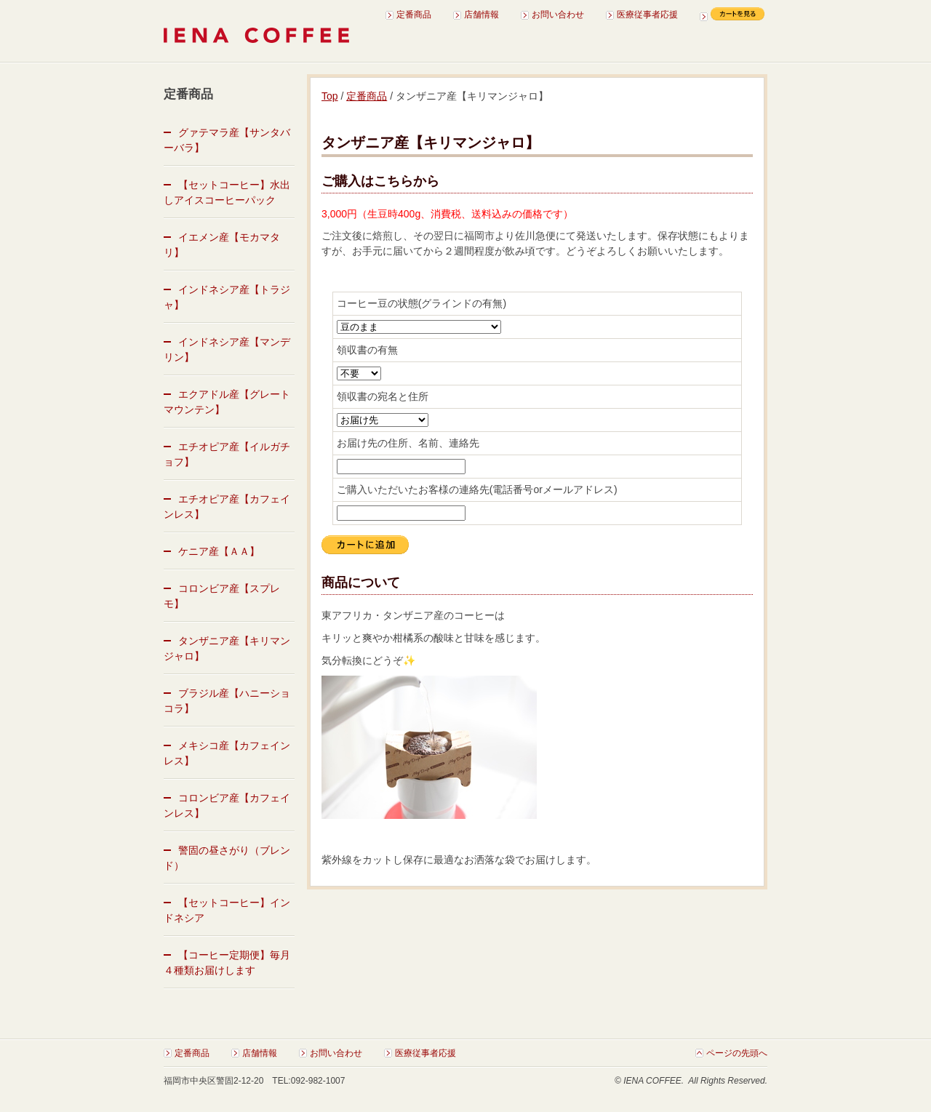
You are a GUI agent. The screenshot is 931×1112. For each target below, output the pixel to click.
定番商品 (413, 14)
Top (329, 96)
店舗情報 (481, 14)
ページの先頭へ (736, 1053)
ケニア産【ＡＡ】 (219, 551)
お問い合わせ (558, 14)
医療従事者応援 (647, 14)
